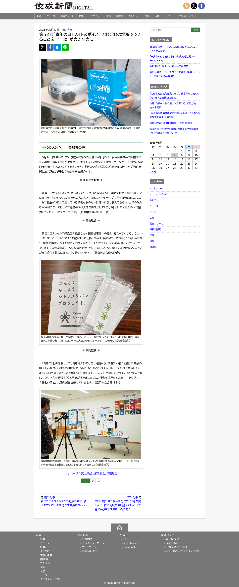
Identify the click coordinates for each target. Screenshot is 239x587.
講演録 (119, 16)
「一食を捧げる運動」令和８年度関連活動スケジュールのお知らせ (175, 58)
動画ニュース (67, 16)
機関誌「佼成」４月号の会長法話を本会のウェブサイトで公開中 (174, 48)
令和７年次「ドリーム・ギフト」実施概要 (169, 66)
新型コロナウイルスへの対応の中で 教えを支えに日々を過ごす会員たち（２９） (64, 501)
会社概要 (87, 539)
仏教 (157, 16)
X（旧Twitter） (131, 543)
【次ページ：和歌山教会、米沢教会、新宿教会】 (92, 473)
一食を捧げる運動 (176, 547)
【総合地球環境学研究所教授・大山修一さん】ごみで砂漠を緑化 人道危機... (175, 115)
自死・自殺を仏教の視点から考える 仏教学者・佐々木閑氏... (174, 105)
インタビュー (95, 16)
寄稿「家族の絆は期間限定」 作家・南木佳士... (173, 123)
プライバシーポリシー (94, 543)
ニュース (51, 16)
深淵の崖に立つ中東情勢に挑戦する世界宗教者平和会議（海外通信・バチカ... (174, 131)
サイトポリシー (90, 547)
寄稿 (109, 16)
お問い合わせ (90, 551)
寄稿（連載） (155, 229)
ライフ (167, 16)
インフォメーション (185, 16)
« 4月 (153, 172)
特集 (81, 16)
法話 (147, 16)
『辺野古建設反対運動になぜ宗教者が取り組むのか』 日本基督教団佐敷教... (175, 95)
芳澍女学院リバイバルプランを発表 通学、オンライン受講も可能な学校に (175, 74)
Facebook (129, 547)
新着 (39, 16)
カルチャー (134, 16)
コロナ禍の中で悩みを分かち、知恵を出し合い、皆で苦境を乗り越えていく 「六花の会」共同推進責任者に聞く (118, 503)
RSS (126, 539)
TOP (119, 527)
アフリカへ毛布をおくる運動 (182, 551)
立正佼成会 (172, 539)
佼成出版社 (172, 543)
